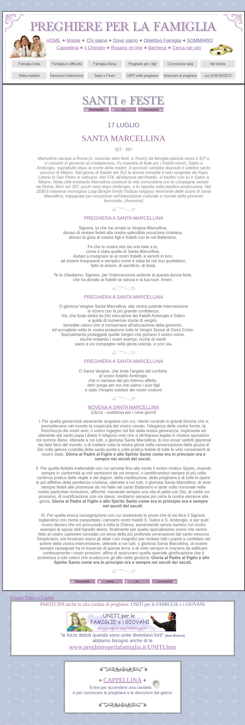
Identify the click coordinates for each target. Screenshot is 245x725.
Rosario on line (126, 47)
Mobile (73, 40)
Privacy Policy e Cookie (32, 598)
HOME (53, 40)
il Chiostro (94, 47)
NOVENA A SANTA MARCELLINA (123, 407)
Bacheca (157, 47)
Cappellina (67, 47)
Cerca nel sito (186, 47)
